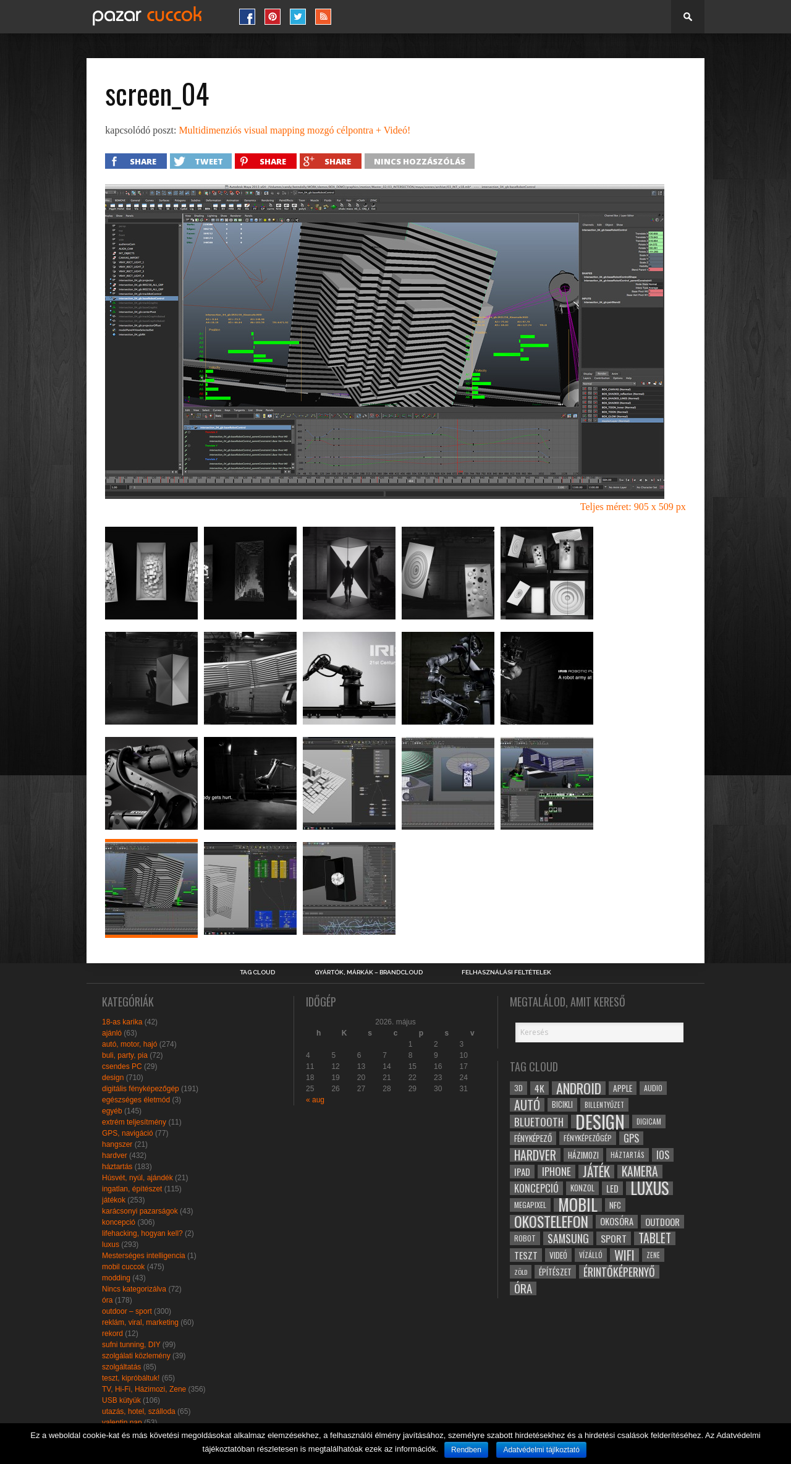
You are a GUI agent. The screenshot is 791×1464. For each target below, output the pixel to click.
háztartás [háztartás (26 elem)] (628, 1154)
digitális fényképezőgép (140, 1088)
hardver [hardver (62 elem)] (535, 1155)
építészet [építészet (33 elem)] (555, 1272)
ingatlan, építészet (132, 1189)
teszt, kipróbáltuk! (130, 1378)
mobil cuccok (123, 1266)
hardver (114, 1155)
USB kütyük (121, 1400)
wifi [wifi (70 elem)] (624, 1255)
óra (107, 1300)
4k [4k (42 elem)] (539, 1088)
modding (116, 1278)
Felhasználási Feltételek (506, 972)
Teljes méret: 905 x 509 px (633, 506)
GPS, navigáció (127, 1133)
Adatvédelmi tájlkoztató (541, 1449)
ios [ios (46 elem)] (662, 1155)
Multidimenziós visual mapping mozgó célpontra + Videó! (294, 130)
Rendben (466, 1449)
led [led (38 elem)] (612, 1188)
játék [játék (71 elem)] (596, 1171)
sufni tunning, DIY (131, 1344)
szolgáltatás (121, 1367)
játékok (113, 1200)
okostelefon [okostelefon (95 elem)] (551, 1221)
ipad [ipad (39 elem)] (522, 1171)
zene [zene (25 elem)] (653, 1255)
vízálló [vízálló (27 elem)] (591, 1254)
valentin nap (122, 1422)
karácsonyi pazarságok (140, 1211)
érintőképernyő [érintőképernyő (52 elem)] (619, 1272)
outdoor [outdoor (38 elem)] (662, 1221)
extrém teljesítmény (134, 1122)
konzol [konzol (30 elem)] (582, 1188)
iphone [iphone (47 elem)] (556, 1171)
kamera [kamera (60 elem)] (640, 1171)
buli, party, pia (125, 1055)
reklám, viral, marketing (140, 1322)
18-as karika (122, 1022)
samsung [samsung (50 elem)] (568, 1238)
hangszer (117, 1144)
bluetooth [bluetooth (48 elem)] (539, 1121)
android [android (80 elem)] (578, 1088)
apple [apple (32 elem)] (622, 1088)
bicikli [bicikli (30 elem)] (562, 1104)
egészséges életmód (136, 1100)
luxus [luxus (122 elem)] (649, 1188)
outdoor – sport (127, 1311)
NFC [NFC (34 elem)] (615, 1204)
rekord (112, 1333)
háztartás (117, 1166)
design (113, 1077)
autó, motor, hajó (129, 1044)
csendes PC (122, 1066)
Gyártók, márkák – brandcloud (369, 972)
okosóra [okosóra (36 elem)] (616, 1221)
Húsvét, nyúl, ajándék (137, 1177)
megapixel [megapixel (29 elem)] (530, 1205)
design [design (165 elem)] (600, 1121)
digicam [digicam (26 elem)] (649, 1121)
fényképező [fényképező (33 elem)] (533, 1138)
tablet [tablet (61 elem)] (654, 1238)
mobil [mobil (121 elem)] (578, 1205)
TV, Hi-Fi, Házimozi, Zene (144, 1389)
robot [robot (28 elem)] (525, 1238)
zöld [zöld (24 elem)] (520, 1272)
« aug (315, 1100)
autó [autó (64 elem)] (527, 1105)
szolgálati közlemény (136, 1355)
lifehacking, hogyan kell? (142, 1233)
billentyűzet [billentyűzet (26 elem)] (604, 1104)
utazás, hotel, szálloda (139, 1411)
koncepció (118, 1222)
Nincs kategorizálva (134, 1289)
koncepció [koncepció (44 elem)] (536, 1188)
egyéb (112, 1111)
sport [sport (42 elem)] (614, 1238)
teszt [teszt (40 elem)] (526, 1255)
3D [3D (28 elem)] (518, 1088)
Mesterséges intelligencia (143, 1255)
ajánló (112, 1033)
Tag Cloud (257, 972)
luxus (110, 1244)
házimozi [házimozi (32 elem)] (583, 1155)
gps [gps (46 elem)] (631, 1138)
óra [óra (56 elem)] (523, 1288)
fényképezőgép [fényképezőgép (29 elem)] (588, 1138)
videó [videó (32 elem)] (558, 1255)
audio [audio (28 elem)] (653, 1088)
